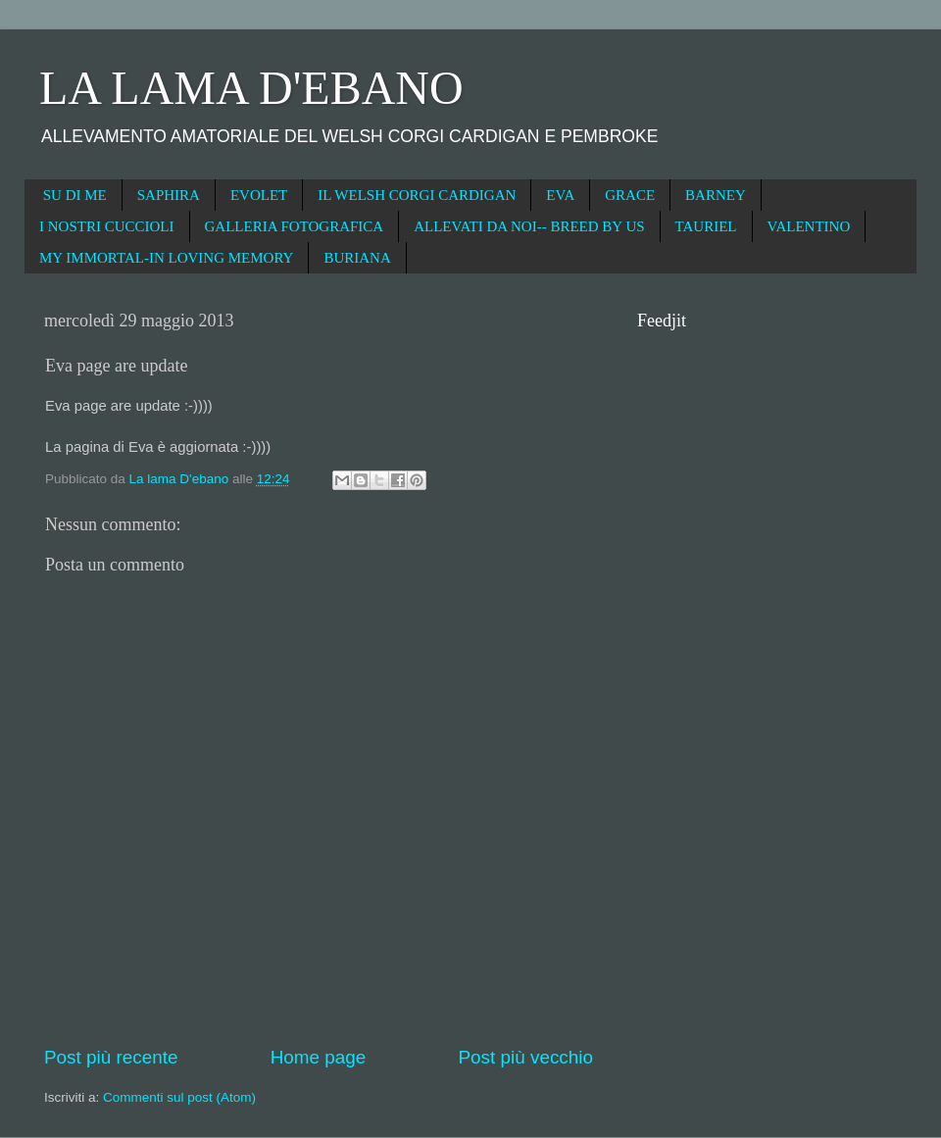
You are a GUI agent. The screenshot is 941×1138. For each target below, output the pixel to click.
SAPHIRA (168, 195)
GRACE (630, 195)
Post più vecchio (525, 1057)
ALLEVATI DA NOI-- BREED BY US (529, 226)
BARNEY (715, 195)
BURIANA (356, 258)
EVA (560, 195)
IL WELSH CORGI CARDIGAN (417, 195)
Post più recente (111, 1057)
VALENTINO (809, 226)
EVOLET (258, 195)
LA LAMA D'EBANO (251, 88)
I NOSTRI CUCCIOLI (106, 226)
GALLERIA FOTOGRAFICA (294, 226)
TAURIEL (706, 226)
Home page (319, 1057)
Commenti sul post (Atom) (179, 1097)
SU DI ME (75, 195)
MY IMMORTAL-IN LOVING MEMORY (166, 258)
